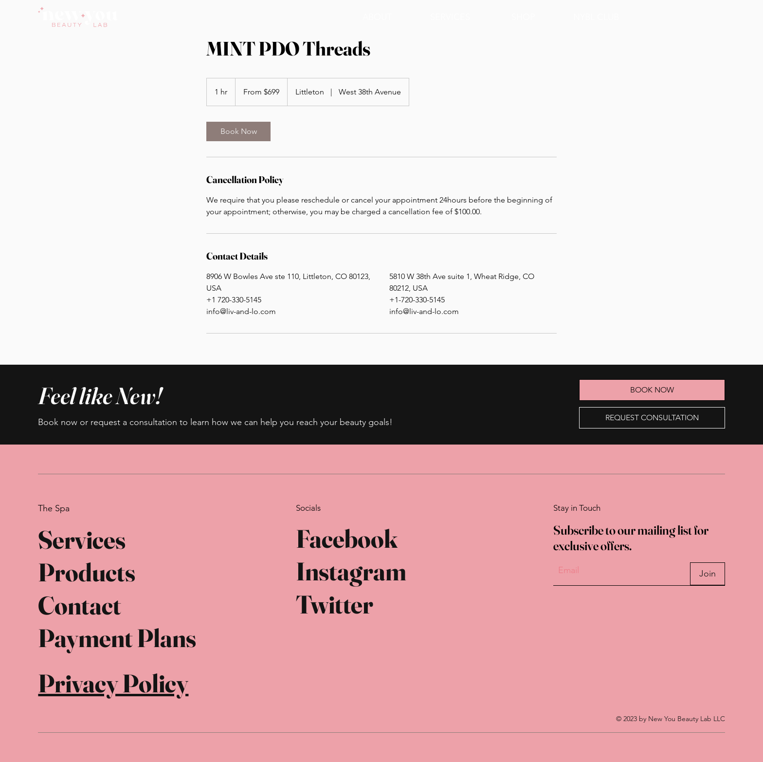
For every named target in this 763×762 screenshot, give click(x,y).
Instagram (351, 571)
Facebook (347, 538)
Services (82, 539)
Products (86, 572)
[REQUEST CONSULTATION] (652, 417)
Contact (79, 605)
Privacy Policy (113, 683)
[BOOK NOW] (675, 16)
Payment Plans (117, 637)
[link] (238, 131)
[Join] (707, 573)
